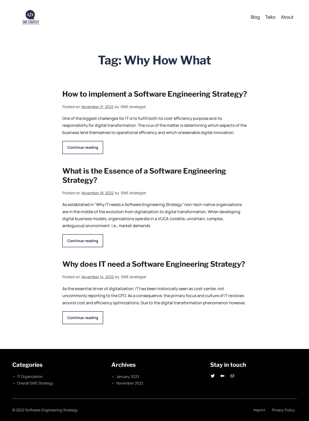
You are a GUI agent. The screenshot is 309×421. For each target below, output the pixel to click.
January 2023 (127, 376)
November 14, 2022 (97, 276)
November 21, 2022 (97, 106)
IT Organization (30, 376)
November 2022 (129, 383)
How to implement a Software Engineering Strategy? (154, 93)
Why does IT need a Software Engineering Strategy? (153, 264)
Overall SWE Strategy (35, 383)
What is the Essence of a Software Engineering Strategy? (144, 175)
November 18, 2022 (97, 192)
